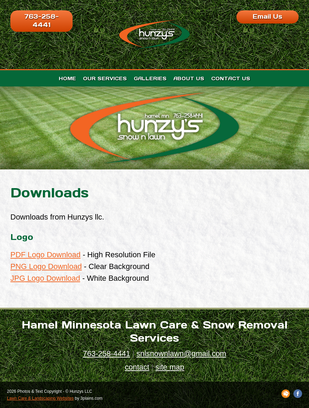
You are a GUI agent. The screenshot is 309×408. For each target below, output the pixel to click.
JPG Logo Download (45, 278)
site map (170, 367)
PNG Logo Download (46, 266)
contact (137, 367)
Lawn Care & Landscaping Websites (40, 398)
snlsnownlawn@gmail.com (181, 353)
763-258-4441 (41, 20)
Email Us (267, 16)
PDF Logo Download (45, 254)
